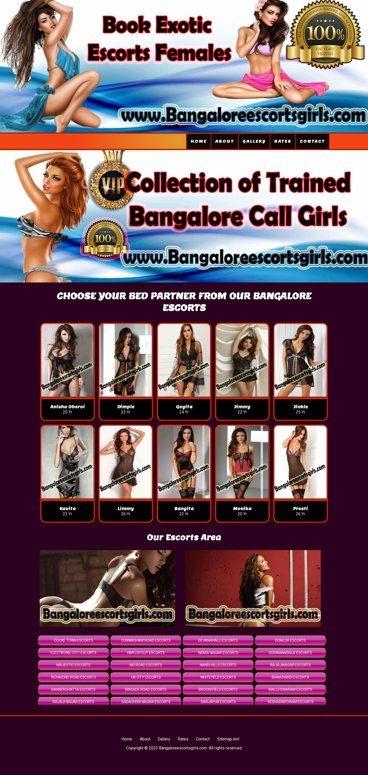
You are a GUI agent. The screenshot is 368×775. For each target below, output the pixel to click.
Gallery (254, 141)
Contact (312, 141)
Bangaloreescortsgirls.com (183, 748)
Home (199, 141)
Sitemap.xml (228, 739)
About (224, 141)
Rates (282, 141)
